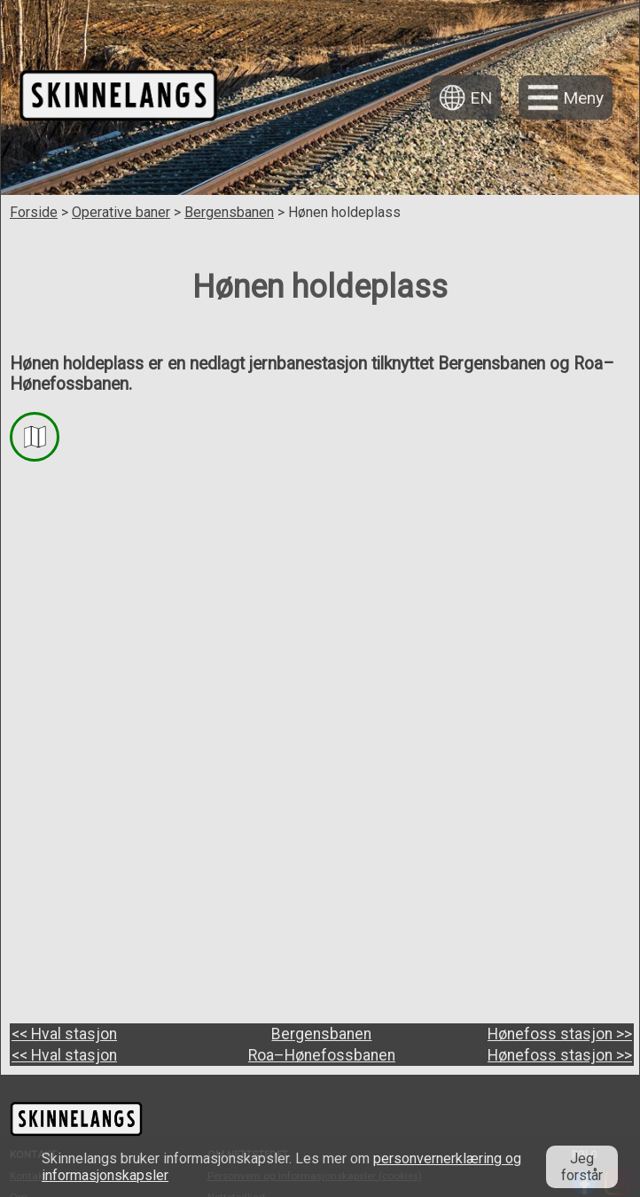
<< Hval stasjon (64, 1020)
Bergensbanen (229, 212)
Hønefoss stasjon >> (560, 1020)
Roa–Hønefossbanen (321, 1020)
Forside (34, 212)
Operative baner (121, 212)
